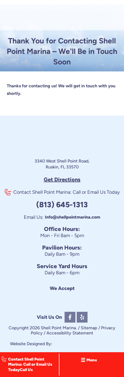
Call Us (26, 369)
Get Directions (62, 179)
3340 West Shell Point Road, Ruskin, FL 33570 (62, 164)
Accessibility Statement (69, 333)
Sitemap (89, 327)
